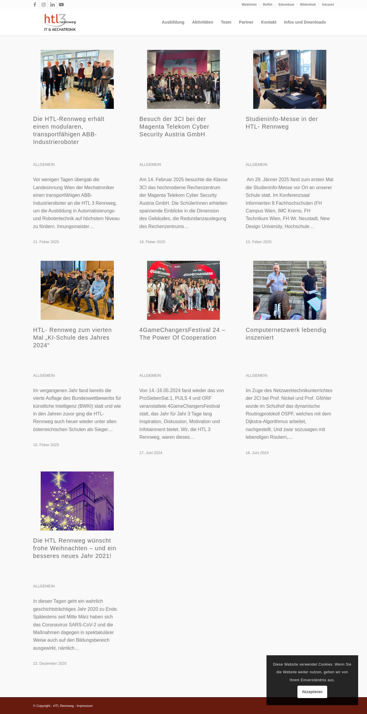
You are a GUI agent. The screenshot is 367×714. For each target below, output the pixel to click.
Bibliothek (308, 4)
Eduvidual (286, 4)
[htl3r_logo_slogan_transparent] (57, 22)
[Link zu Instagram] (43, 4)
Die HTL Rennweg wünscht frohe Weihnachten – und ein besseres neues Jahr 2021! (74, 548)
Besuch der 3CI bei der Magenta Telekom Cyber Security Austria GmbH (174, 126)
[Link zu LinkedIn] (52, 4)
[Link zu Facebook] (34, 4)
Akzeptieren (312, 692)
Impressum (85, 706)
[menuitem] (249, 4)
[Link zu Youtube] (61, 4)
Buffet (267, 4)
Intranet (328, 4)
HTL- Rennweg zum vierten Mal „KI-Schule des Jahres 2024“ (72, 337)
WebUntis (249, 4)
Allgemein (44, 164)
